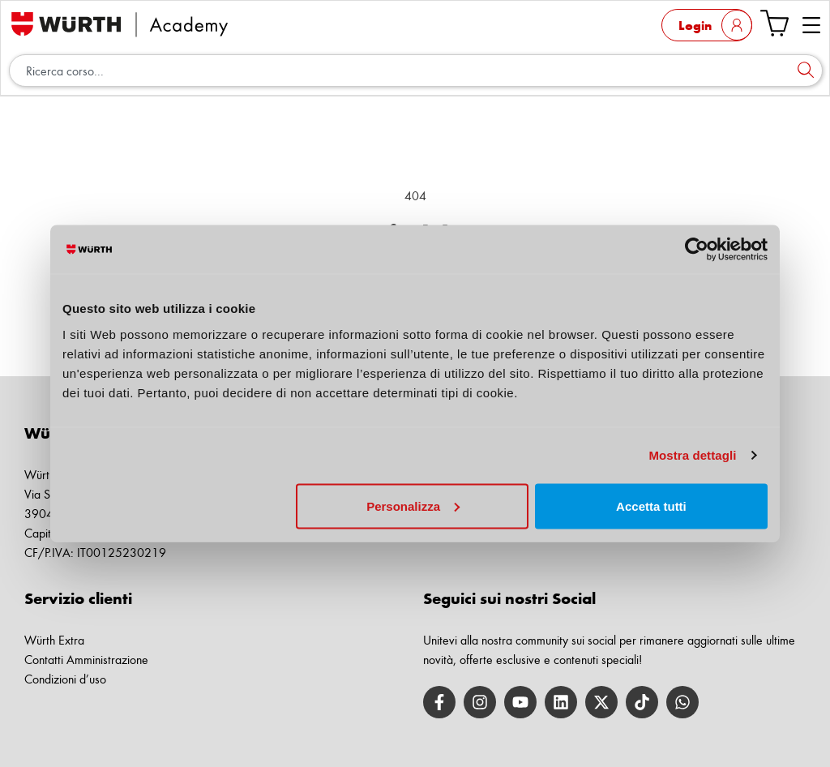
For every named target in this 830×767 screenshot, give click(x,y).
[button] (811, 26)
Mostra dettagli (692, 455)
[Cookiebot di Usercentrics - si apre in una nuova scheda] (697, 250)
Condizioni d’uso (65, 679)
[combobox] (416, 70)
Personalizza (413, 505)
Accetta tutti (651, 505)
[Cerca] (805, 70)
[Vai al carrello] (774, 23)
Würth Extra (54, 640)
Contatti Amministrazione (86, 659)
